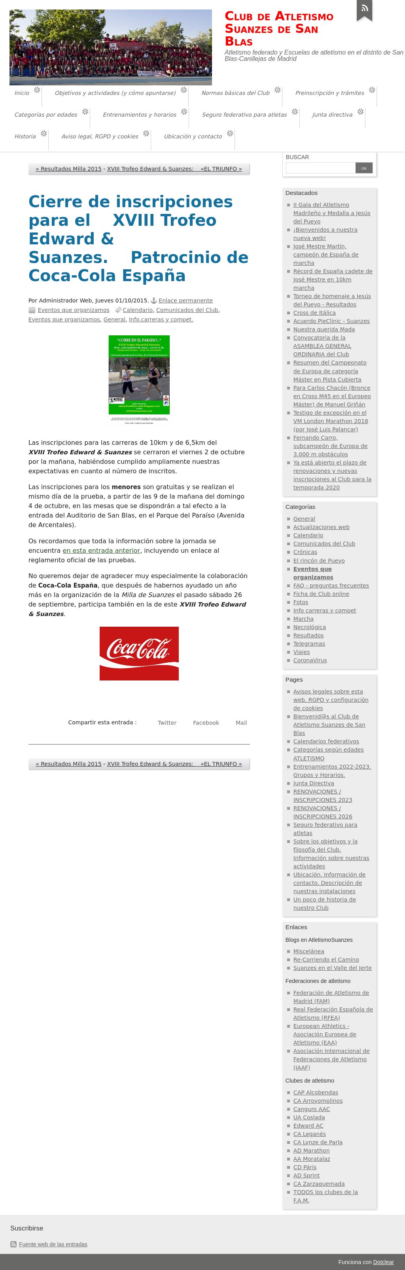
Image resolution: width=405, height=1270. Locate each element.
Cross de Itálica (314, 313)
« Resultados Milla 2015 (69, 169)
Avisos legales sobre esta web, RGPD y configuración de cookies (331, 699)
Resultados (308, 635)
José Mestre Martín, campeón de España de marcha (325, 254)
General (114, 319)
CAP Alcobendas (315, 1092)
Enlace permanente (186, 300)
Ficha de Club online (321, 594)
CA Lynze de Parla (318, 1142)
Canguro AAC (311, 1109)
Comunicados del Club (187, 310)
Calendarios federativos (326, 741)
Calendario (138, 310)
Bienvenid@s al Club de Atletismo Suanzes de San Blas (329, 724)
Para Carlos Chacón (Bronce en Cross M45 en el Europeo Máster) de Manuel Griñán (332, 396)
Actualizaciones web (321, 527)
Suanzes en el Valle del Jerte (332, 968)
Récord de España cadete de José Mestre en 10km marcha (333, 279)
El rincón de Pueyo (319, 561)
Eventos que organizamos (74, 310)
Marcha (303, 619)
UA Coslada (309, 1117)
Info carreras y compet (324, 610)
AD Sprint (306, 1175)
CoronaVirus (310, 660)
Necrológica (309, 627)
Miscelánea (308, 951)
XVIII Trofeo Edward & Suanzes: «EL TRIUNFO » (174, 169)
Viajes (301, 652)
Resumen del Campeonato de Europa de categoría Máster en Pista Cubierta (330, 370)
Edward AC (308, 1126)
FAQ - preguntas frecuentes (331, 585)
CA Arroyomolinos (318, 1101)
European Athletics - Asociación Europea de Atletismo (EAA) (324, 1034)
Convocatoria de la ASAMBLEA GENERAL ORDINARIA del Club (322, 346)
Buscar (297, 157)
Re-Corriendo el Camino (326, 959)
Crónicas (305, 552)
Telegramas (309, 644)
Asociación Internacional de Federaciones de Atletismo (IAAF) (331, 1059)
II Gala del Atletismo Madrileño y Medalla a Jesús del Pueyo (332, 213)
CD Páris (304, 1167)
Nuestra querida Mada (324, 329)
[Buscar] (320, 168)
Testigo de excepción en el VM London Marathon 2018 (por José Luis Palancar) (330, 421)
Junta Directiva (313, 783)
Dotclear (383, 1262)
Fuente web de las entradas (53, 1244)
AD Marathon (311, 1150)
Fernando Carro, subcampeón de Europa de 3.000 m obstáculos (330, 446)
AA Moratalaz (311, 1159)
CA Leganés (309, 1134)
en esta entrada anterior (101, 550)
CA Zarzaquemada (319, 1184)
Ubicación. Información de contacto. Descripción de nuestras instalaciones (329, 882)
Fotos (300, 602)
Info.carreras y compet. (161, 319)
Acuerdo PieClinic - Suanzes (331, 321)
